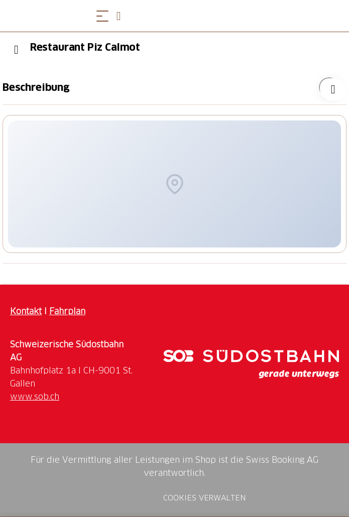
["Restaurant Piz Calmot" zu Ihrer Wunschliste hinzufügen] (329, 87)
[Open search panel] (122, 16)
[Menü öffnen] (102, 16)
